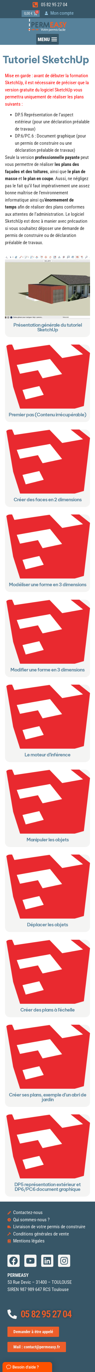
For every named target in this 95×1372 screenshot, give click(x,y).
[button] (47, 39)
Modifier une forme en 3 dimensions (47, 670)
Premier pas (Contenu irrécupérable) (47, 415)
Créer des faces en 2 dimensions (48, 500)
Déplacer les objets (47, 925)
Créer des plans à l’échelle (47, 1010)
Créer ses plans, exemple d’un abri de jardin (47, 1097)
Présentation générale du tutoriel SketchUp (47, 327)
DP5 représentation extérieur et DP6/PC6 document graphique (47, 1186)
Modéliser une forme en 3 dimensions (47, 585)
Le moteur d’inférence (47, 755)
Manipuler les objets (48, 840)
